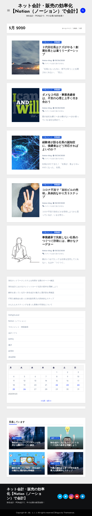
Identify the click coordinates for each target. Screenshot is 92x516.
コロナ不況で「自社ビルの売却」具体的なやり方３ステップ (60, 193)
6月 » (49, 401)
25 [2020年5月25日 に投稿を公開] (14, 389)
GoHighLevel (13, 315)
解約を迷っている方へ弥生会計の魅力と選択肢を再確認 (31, 293)
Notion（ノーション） (17, 321)
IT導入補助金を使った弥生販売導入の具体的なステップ (31, 299)
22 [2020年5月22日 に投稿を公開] (57, 385)
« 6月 (43, 401)
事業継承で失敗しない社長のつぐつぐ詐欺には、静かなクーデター (60, 241)
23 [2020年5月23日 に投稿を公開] (67, 385)
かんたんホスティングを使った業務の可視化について (30, 305)
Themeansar (69, 513)
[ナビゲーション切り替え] (8, 10)
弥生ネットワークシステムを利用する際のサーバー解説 (31, 281)
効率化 (11, 339)
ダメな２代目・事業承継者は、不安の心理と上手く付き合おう (60, 98)
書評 (10, 345)
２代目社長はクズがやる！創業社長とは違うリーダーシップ (60, 51)
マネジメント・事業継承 (52, 42)
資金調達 (12, 357)
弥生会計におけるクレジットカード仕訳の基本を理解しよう (33, 287)
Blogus (58, 513)
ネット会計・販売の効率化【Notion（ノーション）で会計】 (25, 494)
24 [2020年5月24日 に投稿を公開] (78, 385)
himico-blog (47, 60)
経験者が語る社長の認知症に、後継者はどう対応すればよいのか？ (60, 146)
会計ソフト (13, 333)
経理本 (11, 351)
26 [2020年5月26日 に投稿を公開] (24, 389)
